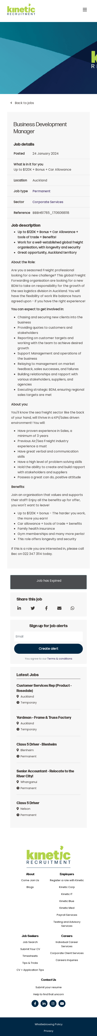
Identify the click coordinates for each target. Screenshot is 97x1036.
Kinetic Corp (67, 887)
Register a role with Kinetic (67, 880)
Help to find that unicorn (48, 994)
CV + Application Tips (30, 970)
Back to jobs (24, 103)
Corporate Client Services (67, 953)
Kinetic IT (66, 894)
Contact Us (48, 980)
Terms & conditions (59, 658)
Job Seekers (30, 936)
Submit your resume (49, 987)
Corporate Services (48, 202)
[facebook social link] (35, 1003)
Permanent (41, 191)
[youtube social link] (61, 1003)
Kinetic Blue (66, 901)
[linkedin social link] (44, 1003)
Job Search (30, 942)
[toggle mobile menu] (85, 10)
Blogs (30, 887)
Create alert (48, 648)
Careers (66, 936)
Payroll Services (67, 915)
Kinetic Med (66, 908)
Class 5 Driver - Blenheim (37, 744)
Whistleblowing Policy (48, 1024)
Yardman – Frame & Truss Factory (44, 717)
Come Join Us (30, 880)
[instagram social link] (52, 1003)
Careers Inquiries (67, 960)
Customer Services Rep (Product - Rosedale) (44, 688)
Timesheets (30, 956)
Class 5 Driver (28, 802)
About (30, 874)
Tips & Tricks (30, 963)
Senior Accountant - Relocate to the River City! (45, 773)
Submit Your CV (30, 949)
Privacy (48, 1031)
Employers (67, 874)
